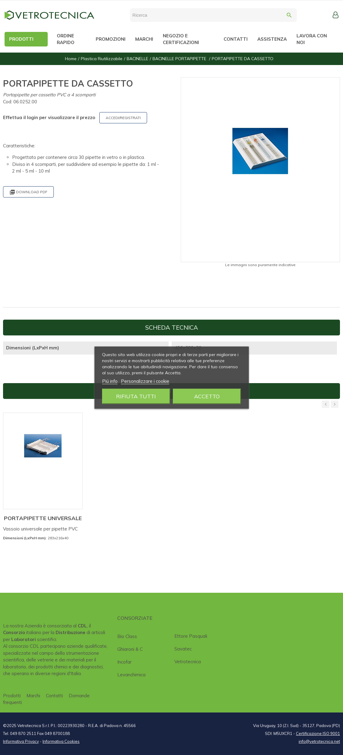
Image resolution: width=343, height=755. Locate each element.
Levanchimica (131, 675)
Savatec (183, 649)
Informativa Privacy (21, 741)
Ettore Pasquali (190, 636)
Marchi (33, 695)
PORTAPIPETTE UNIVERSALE (43, 518)
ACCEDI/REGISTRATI (123, 117)
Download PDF (28, 192)
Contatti (54, 695)
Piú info (110, 381)
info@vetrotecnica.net (319, 741)
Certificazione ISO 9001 (318, 733)
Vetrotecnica (187, 661)
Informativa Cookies (61, 741)
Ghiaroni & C (130, 649)
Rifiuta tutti (136, 396)
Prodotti (12, 695)
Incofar (124, 662)
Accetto (207, 396)
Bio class (127, 636)
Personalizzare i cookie (145, 381)
